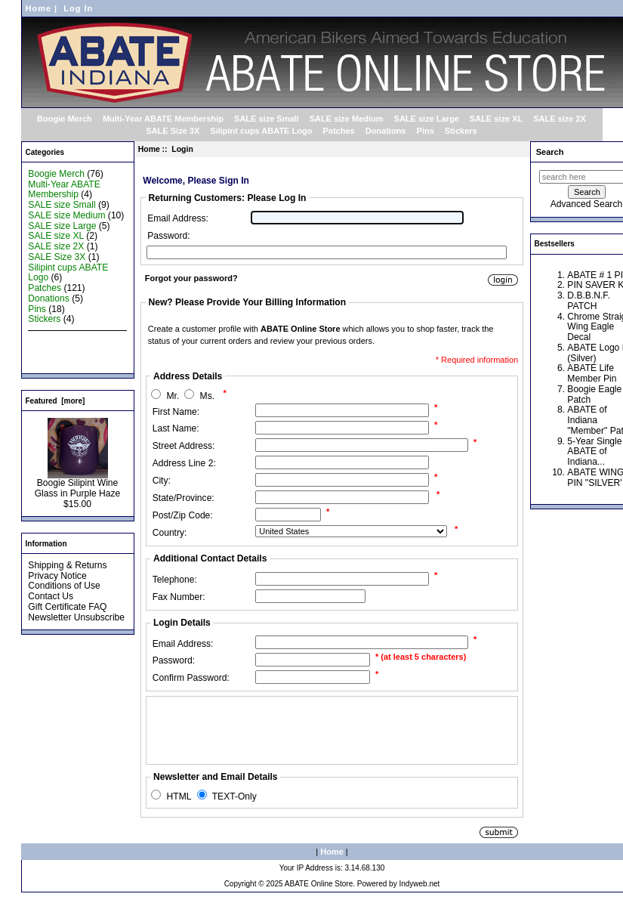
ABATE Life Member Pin (591, 373)
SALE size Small (266, 118)
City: (162, 480)
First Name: (176, 412)
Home (39, 8)
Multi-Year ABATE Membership (163, 118)
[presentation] (265, 730)
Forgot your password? (191, 278)
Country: (170, 532)
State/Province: (183, 498)
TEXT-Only (234, 796)
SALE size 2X (559, 118)
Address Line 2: (184, 463)
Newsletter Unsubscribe (76, 617)
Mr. (173, 396)
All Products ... (57, 361)
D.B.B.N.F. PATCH (588, 300)
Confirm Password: (191, 678)
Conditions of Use (64, 585)
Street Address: (184, 446)
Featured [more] (55, 401)
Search (550, 151)
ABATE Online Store (319, 884)
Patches (338, 130)
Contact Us (50, 596)
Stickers (461, 130)
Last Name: (176, 428)
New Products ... (61, 340)
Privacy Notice (57, 576)
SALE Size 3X (172, 130)
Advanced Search (586, 204)
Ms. (207, 396)
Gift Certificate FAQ (67, 607)
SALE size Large (426, 118)
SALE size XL (496, 118)
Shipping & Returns (67, 565)
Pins (425, 130)
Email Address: (177, 218)
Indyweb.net (419, 884)
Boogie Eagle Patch (594, 394)
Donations (385, 130)
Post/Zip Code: (183, 515)
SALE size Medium (347, 118)
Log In (78, 8)
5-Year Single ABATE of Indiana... (594, 452)
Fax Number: (179, 597)
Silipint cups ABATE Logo (261, 130)
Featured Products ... (70, 350)
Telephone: (175, 579)
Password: (168, 235)
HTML (179, 796)
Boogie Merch (64, 118)
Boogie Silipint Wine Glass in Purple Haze (78, 484)
